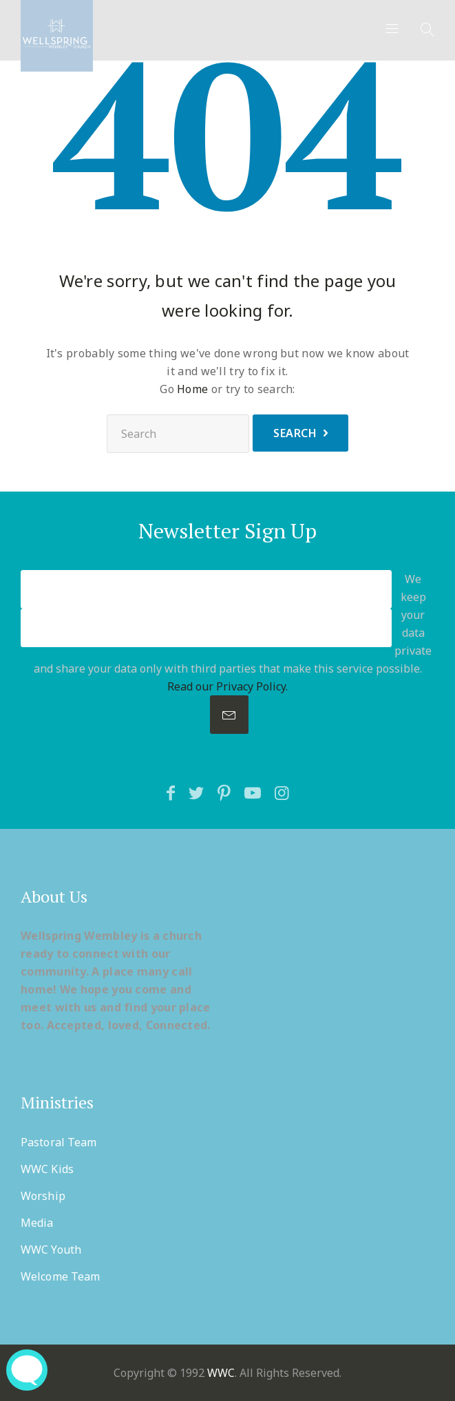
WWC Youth (51, 1249)
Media (37, 1222)
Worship (43, 1195)
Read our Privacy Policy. (227, 686)
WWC (221, 1372)
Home (192, 389)
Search (295, 433)
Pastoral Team (58, 1142)
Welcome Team (60, 1276)
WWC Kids (47, 1169)
